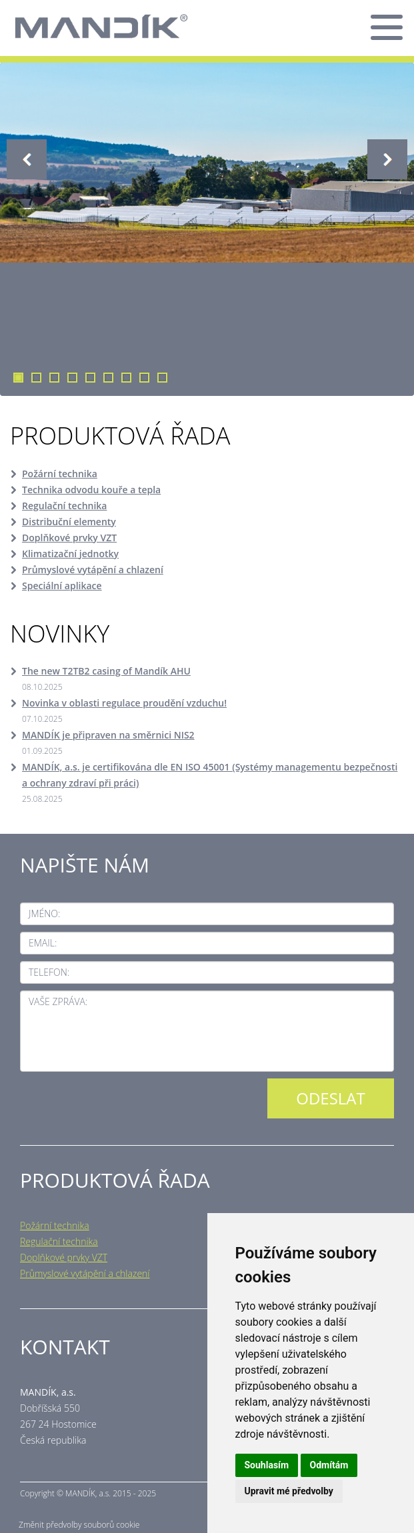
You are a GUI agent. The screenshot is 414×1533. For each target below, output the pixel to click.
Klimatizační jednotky (70, 553)
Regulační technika (64, 505)
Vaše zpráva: (58, 1001)
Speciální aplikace (62, 585)
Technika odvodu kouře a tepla (91, 489)
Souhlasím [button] (267, 1465)
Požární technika (59, 473)
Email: (43, 942)
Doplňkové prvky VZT (69, 537)
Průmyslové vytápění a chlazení (92, 569)
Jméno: (44, 913)
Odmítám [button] (329, 1465)
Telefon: (49, 972)
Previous (27, 159)
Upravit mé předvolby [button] (289, 1491)
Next (387, 159)
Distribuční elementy (69, 521)
